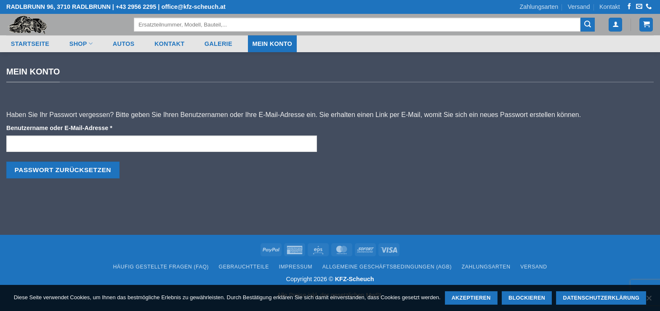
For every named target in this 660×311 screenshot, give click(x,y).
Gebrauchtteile (244, 267)
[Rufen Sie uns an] (649, 6)
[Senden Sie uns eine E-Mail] (639, 6)
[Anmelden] (615, 25)
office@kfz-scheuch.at (193, 6)
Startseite (30, 43)
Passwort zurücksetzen (63, 169)
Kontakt (609, 6)
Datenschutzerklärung (601, 298)
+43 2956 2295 (136, 6)
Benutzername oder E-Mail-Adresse (76, 127)
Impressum (296, 267)
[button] (646, 25)
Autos (124, 43)
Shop (81, 44)
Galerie (218, 43)
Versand (579, 6)
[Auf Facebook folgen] (629, 6)
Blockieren (526, 298)
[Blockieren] (649, 300)
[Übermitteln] (587, 25)
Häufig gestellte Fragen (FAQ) (161, 267)
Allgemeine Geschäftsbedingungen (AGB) (387, 267)
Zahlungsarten (538, 6)
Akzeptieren (471, 298)
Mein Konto (272, 43)
